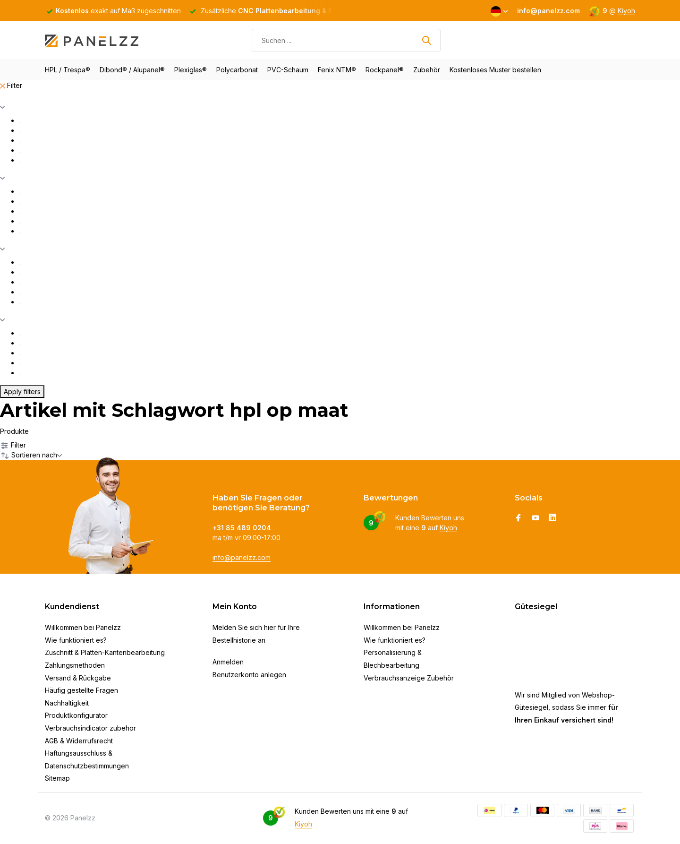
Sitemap (57, 778)
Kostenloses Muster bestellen (495, 70)
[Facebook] (518, 518)
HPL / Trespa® (67, 70)
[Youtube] (535, 518)
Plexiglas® (190, 70)
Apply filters (22, 392)
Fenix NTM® (337, 70)
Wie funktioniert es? (76, 640)
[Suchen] (346, 40)
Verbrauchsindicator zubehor (90, 728)
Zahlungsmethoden (75, 665)
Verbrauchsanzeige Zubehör (409, 678)
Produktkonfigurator (76, 715)
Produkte (14, 431)
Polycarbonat (237, 70)
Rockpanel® (385, 70)
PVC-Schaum (287, 70)
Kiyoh (626, 11)
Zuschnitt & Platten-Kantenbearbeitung (105, 652)
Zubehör (426, 70)
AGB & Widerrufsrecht (79, 741)
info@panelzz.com (241, 557)
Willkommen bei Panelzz (83, 627)
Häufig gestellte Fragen (81, 690)
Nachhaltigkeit (67, 703)
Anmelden (228, 662)
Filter (11, 85)
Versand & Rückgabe (78, 678)
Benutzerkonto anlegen (249, 675)
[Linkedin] (552, 518)
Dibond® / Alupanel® (132, 70)
